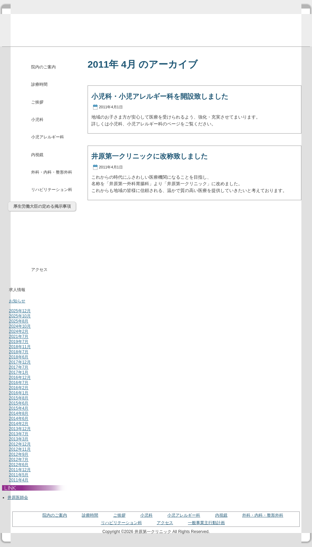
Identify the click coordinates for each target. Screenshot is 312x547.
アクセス (39, 269)
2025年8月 (18, 321)
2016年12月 (20, 377)
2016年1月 (18, 393)
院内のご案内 (43, 67)
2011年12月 (20, 469)
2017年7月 (18, 367)
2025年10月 (20, 316)
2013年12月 (20, 428)
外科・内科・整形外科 (51, 172)
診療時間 (39, 84)
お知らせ (17, 301)
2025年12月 (20, 311)
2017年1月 (18, 372)
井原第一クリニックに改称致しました (149, 156)
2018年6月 (18, 357)
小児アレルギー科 (47, 137)
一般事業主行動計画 (206, 522)
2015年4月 (18, 408)
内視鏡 (37, 154)
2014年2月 (18, 423)
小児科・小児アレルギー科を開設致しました (159, 96)
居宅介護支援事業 (42, 237)
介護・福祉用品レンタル (42, 253)
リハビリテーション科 (51, 189)
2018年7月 (18, 352)
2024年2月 (18, 331)
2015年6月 (18, 403)
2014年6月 (18, 418)
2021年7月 (18, 336)
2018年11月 (20, 346)
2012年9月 (18, 454)
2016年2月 (18, 387)
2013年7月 (18, 434)
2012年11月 (20, 449)
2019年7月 (18, 341)
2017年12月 (20, 362)
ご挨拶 (37, 102)
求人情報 (17, 290)
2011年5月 (18, 475)
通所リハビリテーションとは (42, 222)
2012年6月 (18, 464)
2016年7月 (18, 382)
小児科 (37, 119)
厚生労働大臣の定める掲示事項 (42, 206)
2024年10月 (20, 326)
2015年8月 (18, 398)
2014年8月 (18, 413)
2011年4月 (18, 480)
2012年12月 (20, 444)
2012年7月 (18, 459)
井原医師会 (18, 497)
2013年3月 (18, 439)
